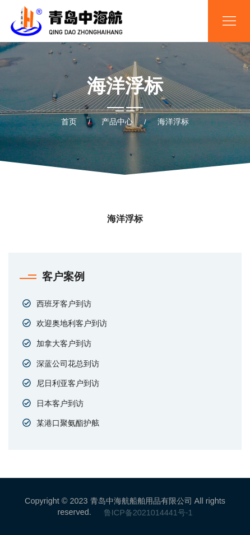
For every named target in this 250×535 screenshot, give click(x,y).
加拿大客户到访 (63, 343)
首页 (69, 121)
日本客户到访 (60, 403)
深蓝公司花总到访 (67, 363)
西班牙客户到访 (63, 303)
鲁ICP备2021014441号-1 (148, 512)
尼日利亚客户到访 (67, 383)
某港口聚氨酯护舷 (67, 422)
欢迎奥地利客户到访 (71, 323)
